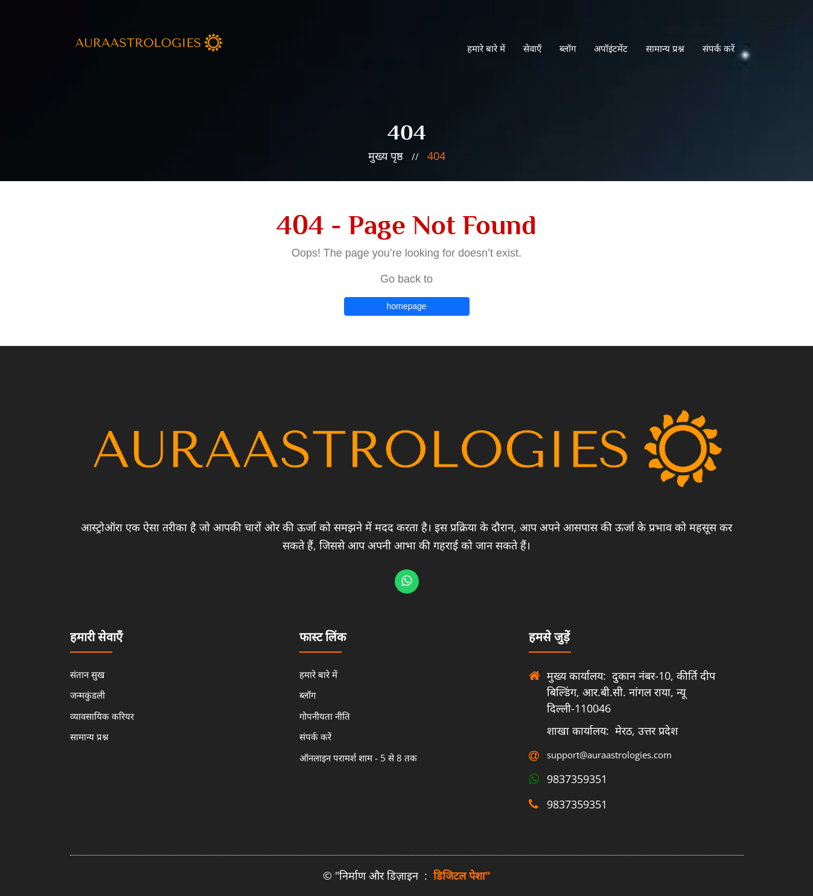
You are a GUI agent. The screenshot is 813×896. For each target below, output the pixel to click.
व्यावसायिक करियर (102, 716)
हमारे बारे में (486, 48)
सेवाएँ (532, 48)
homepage (406, 306)
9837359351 (577, 779)
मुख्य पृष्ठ (385, 156)
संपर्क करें (719, 48)
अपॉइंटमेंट (611, 48)
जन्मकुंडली (87, 695)
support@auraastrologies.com (602, 755)
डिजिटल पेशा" (462, 875)
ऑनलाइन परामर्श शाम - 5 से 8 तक (358, 758)
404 (436, 156)
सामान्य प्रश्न (665, 48)
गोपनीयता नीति (324, 716)
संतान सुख (87, 674)
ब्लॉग (568, 48)
